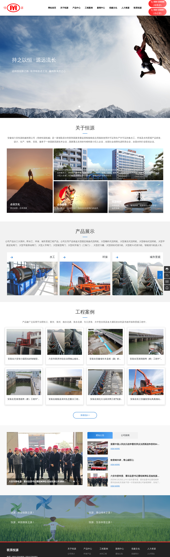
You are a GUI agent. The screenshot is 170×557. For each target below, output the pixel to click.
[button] (79, 107)
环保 (105, 257)
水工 (52, 257)
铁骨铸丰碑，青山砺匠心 (122, 460)
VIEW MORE (115, 449)
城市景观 (155, 257)
